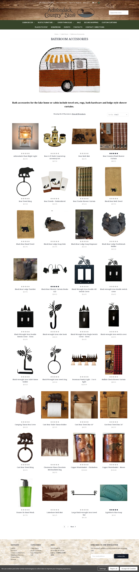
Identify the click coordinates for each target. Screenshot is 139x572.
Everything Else (66, 22)
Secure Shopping (91, 22)
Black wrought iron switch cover (114, 334)
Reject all (113, 568)
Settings (102, 568)
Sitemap (13, 559)
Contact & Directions (18, 553)
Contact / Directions (95, 27)
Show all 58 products (79, 114)
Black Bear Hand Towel (25, 244)
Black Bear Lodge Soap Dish (55, 244)
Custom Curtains (109, 22)
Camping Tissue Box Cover (25, 424)
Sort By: (110, 114)
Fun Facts (78, 27)
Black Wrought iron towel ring (55, 379)
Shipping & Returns (17, 555)
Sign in (71, 2)
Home (56, 34)
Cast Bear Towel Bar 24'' (113, 424)
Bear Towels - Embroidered (54, 201)
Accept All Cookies (128, 568)
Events (67, 27)
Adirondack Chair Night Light (25, 156)
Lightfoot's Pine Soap (113, 512)
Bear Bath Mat (84, 156)
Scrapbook (56, 27)
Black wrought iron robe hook (55, 334)
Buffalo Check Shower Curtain (114, 379)
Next (73, 527)
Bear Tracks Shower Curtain (84, 201)
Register (78, 2)
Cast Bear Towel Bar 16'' (84, 424)
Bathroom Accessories (77, 34)
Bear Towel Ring (25, 201)
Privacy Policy (15, 557)
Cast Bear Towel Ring (25, 467)
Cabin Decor (28, 22)
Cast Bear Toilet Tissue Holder (55, 424)
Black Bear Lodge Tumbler (25, 289)
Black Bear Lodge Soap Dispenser (84, 244)
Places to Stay (41, 27)
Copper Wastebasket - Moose (113, 467)
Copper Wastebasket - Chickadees (84, 467)
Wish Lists (86, 2)
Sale (79, 22)
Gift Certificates (61, 2)
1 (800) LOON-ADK (46, 2)
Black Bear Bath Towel (113, 201)
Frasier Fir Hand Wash (25, 512)
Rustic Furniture (46, 22)
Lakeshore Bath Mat (55, 512)
